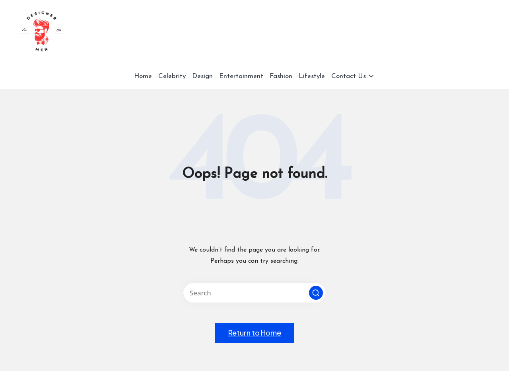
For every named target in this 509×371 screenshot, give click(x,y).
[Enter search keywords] (254, 293)
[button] (316, 293)
